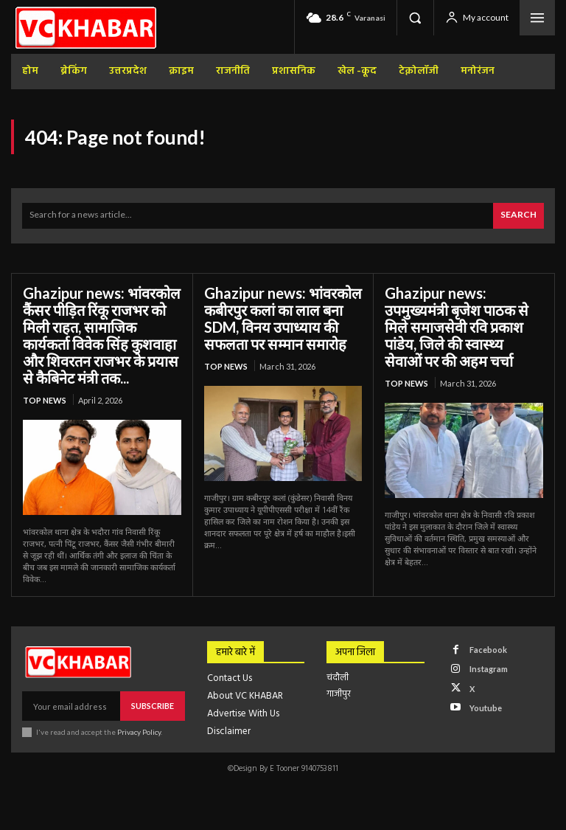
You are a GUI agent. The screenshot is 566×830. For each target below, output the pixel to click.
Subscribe (152, 705)
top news (44, 400)
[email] (71, 706)
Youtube (485, 708)
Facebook (488, 649)
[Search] (518, 216)
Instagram (488, 669)
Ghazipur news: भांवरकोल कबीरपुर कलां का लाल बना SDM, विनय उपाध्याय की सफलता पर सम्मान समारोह (283, 318)
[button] (415, 17)
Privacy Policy (139, 731)
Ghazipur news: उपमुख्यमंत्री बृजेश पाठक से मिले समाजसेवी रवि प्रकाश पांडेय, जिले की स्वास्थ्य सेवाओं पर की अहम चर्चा (456, 327)
